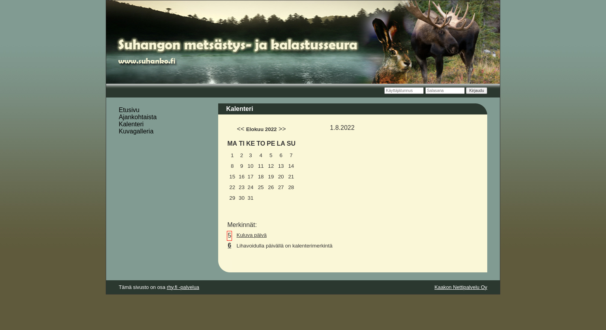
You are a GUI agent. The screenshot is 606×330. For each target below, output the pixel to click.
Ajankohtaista (138, 117)
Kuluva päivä (252, 235)
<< (241, 129)
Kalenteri (131, 124)
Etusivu (129, 110)
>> (282, 129)
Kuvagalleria (136, 131)
